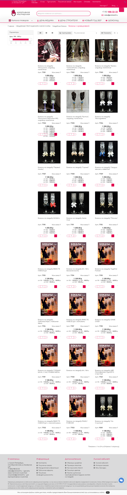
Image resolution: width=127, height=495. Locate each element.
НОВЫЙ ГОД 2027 (91, 21)
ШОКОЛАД (112, 21)
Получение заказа (64, 1)
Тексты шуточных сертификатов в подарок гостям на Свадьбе (77, 475)
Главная (11, 26)
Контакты (97, 1)
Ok (108, 492)
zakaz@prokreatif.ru (111, 15)
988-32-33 (110, 12)
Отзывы (87, 1)
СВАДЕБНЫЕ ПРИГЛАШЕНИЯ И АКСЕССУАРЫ (33, 26)
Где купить (51, 1)
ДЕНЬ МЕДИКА (45, 21)
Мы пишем (78, 1)
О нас (42, 1)
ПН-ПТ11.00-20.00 (33, 1)
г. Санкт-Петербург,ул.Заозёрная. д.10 (17, 1)
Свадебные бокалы (59, 26)
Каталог (20, 20)
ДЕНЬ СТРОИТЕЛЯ (68, 21)
